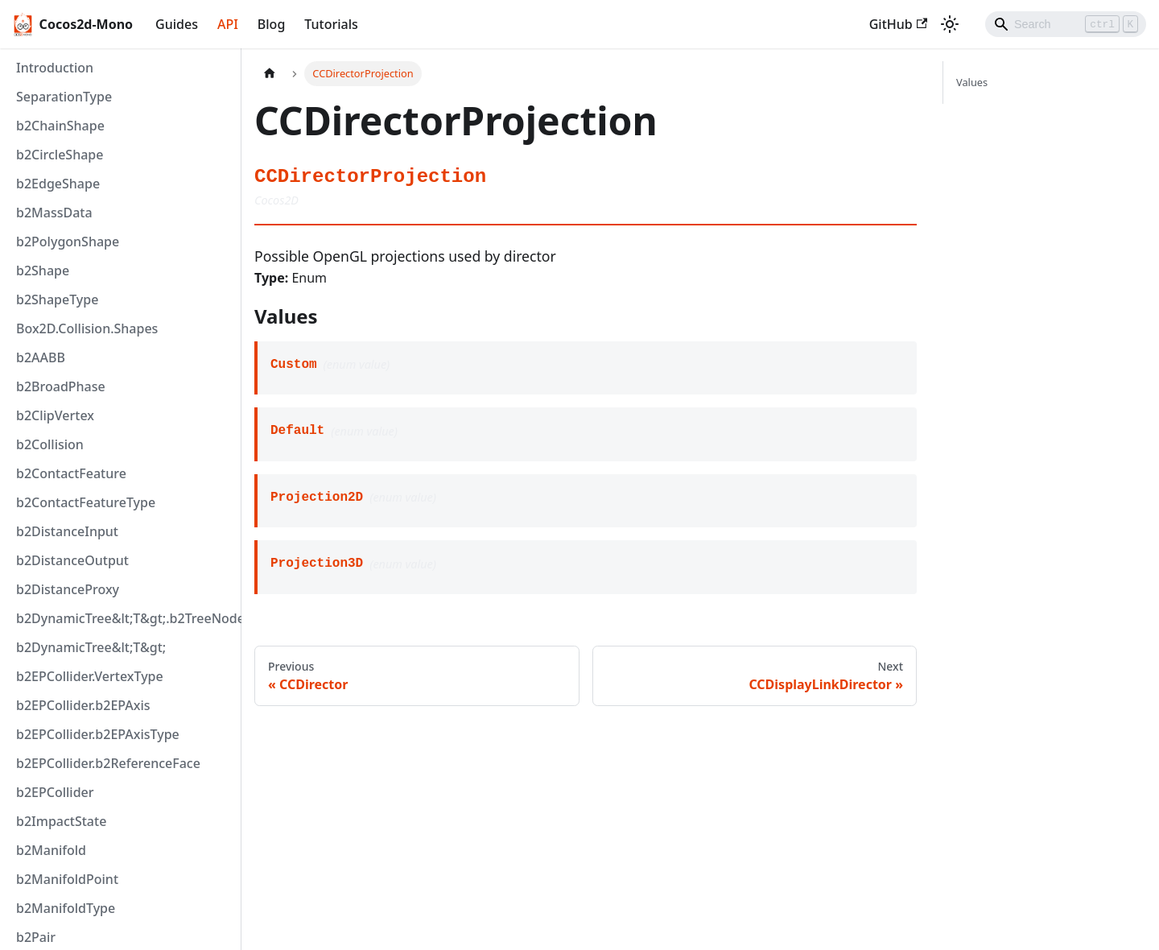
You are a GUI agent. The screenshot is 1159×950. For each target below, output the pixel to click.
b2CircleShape (59, 154)
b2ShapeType (57, 299)
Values (972, 82)
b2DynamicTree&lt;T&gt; (91, 647)
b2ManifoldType (65, 908)
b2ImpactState (61, 821)
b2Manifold (51, 850)
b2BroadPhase (60, 386)
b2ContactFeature (71, 473)
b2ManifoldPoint (67, 879)
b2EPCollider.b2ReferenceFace (108, 763)
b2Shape (42, 270)
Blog (271, 24)
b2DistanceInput (67, 531)
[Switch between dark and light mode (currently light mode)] (950, 24)
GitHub (898, 24)
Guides (176, 24)
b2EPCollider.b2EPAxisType (97, 734)
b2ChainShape (60, 125)
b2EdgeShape (58, 183)
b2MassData (54, 212)
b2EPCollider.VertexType (89, 676)
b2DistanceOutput (72, 560)
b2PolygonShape (67, 241)
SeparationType (64, 96)
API (227, 24)
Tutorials (330, 24)
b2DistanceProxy (67, 589)
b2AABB (40, 357)
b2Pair (36, 937)
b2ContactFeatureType (85, 502)
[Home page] (269, 73)
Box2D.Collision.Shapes (87, 328)
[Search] (1065, 24)
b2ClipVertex (55, 415)
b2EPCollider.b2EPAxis (83, 705)
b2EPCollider (55, 792)
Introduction (54, 67)
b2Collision (50, 444)
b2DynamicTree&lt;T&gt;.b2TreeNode (124, 618)
